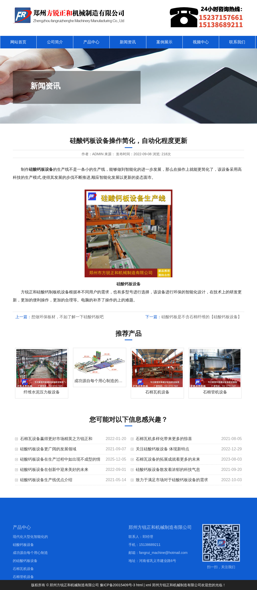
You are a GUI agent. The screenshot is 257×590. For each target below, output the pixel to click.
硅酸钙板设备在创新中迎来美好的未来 (54, 469)
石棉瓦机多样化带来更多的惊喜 (164, 439)
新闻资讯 (128, 42)
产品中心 (91, 42)
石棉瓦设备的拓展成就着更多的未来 (168, 459)
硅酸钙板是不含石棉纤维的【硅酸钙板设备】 (201, 317)
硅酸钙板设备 (41, 169)
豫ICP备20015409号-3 (117, 585)
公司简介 (55, 42)
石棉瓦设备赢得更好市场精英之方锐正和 (56, 439)
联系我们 (237, 42)
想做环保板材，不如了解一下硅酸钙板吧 (67, 317)
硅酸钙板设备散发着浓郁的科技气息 (168, 469)
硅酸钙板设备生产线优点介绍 (46, 480)
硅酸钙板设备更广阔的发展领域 (48, 449)
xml (148, 585)
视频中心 (201, 42)
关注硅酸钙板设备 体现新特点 (162, 449)
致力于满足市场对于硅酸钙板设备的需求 (172, 480)
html (139, 585)
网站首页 (18, 42)
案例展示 (164, 42)
